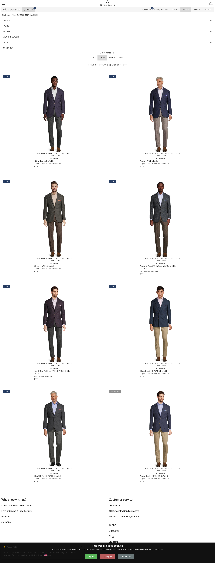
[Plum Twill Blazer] (54, 117)
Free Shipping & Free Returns (16, 511)
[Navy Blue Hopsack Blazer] (160, 432)
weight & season (107, 37)
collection (107, 48)
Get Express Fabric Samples (61, 153)
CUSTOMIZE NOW (43, 153)
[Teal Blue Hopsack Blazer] (160, 327)
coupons (6, 522)
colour (107, 20)
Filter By (29, 9)
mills (107, 42)
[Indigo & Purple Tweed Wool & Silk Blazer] (54, 327)
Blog (111, 536)
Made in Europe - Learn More (16, 505)
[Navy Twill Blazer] (160, 117)
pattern (107, 31)
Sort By (147, 9)
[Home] (107, 3)
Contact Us (114, 505)
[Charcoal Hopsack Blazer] (54, 432)
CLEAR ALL (6, 15)
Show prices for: (161, 9)
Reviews (5, 516)
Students (113, 541)
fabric (107, 26)
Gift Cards (114, 530)
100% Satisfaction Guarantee (124, 511)
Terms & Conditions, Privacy (124, 516)
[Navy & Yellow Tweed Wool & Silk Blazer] (160, 222)
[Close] (81, 546)
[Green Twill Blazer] (54, 222)
